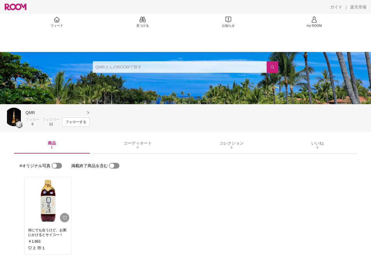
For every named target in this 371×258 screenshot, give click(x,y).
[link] (48, 201)
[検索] (272, 67)
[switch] (57, 166)
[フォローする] (76, 122)
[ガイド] (336, 7)
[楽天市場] (358, 7)
